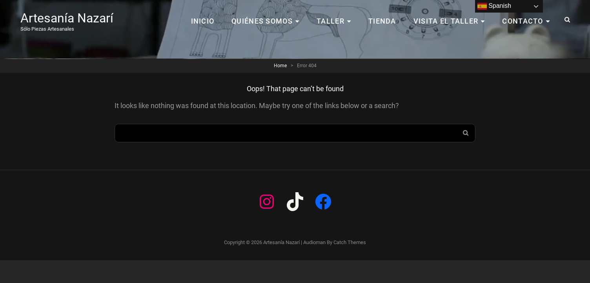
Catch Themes (349, 242)
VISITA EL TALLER (445, 21)
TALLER (330, 21)
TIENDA (382, 21)
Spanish (494, 6)
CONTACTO (522, 21)
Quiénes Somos (262, 21)
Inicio (203, 21)
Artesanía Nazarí (66, 18)
